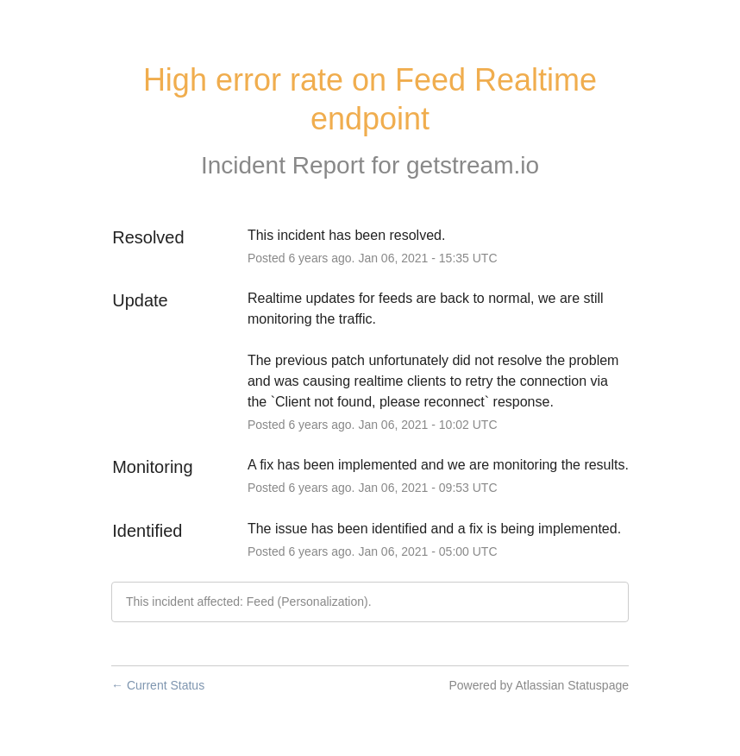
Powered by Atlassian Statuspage (538, 685)
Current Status (157, 685)
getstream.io (472, 165)
